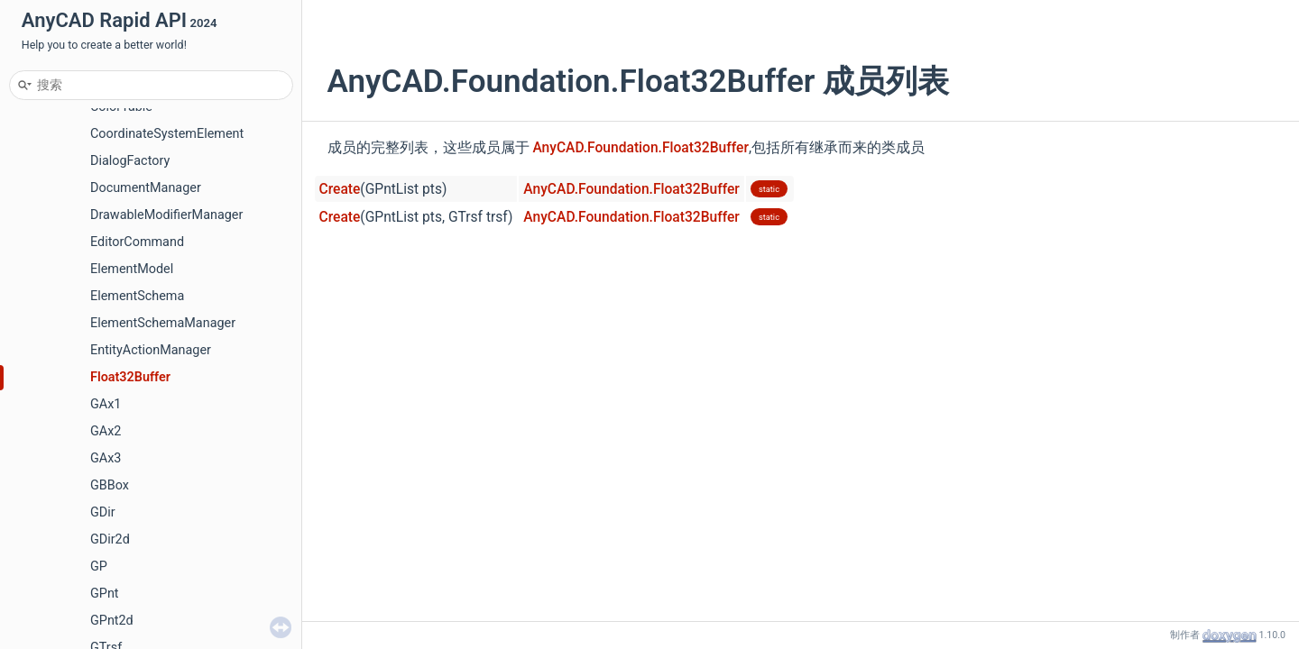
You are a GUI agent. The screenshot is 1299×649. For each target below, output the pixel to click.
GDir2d (110, 539)
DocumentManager (145, 188)
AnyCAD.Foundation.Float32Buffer (640, 148)
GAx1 (105, 404)
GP (98, 566)
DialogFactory (130, 161)
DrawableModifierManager (166, 215)
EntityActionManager (150, 350)
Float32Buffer (130, 377)
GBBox (109, 485)
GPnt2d (112, 620)
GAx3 (105, 458)
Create (340, 189)
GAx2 (105, 431)
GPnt (104, 593)
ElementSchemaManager (162, 323)
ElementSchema (137, 296)
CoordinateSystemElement (167, 134)
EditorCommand (137, 242)
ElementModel (131, 269)
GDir (102, 512)
